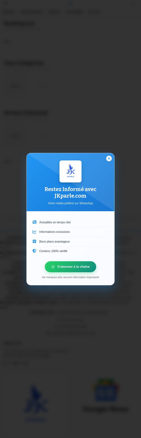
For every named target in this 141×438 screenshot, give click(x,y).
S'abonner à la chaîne (68, 266)
